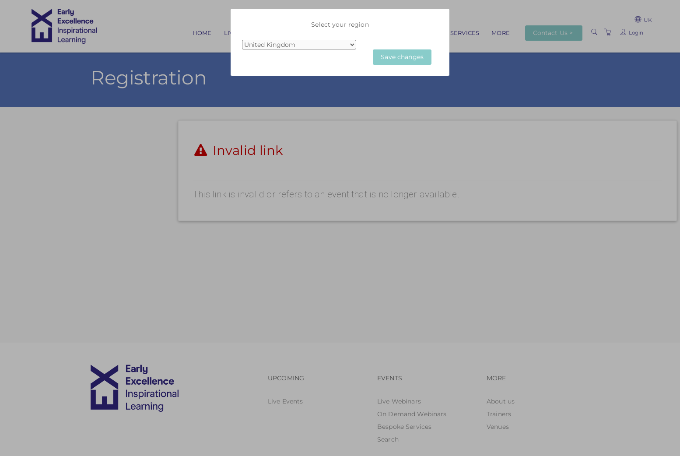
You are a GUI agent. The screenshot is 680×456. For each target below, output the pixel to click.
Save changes (402, 57)
